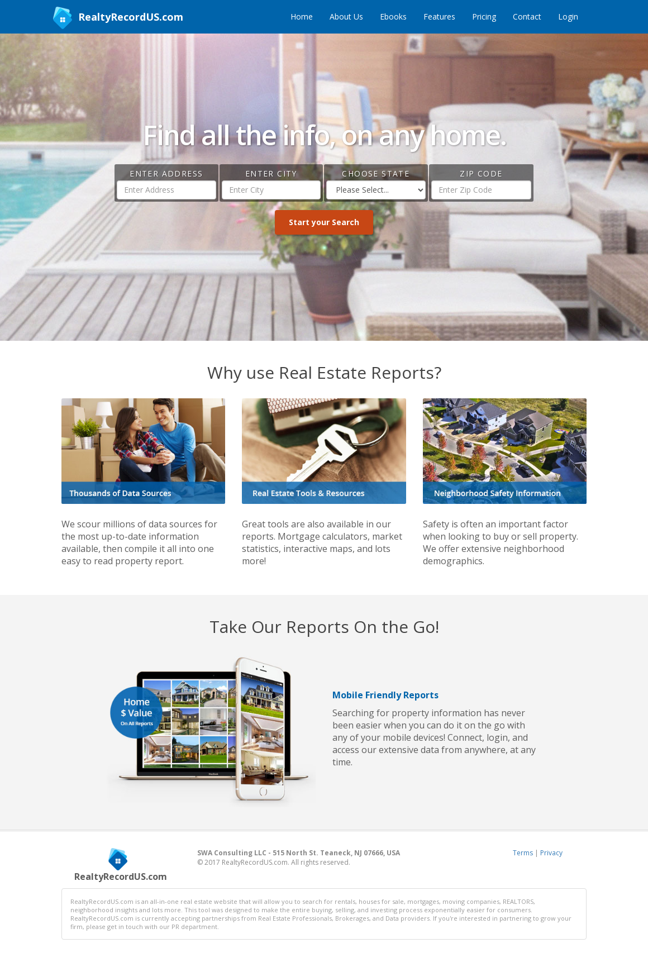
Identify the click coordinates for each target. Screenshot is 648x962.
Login (568, 16)
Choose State (375, 173)
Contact (527, 16)
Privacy (551, 853)
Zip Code (481, 173)
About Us (346, 16)
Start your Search (324, 222)
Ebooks (393, 16)
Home (301, 16)
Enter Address (166, 173)
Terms (523, 853)
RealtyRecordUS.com (118, 18)
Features (439, 16)
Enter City (271, 173)
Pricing (484, 16)
